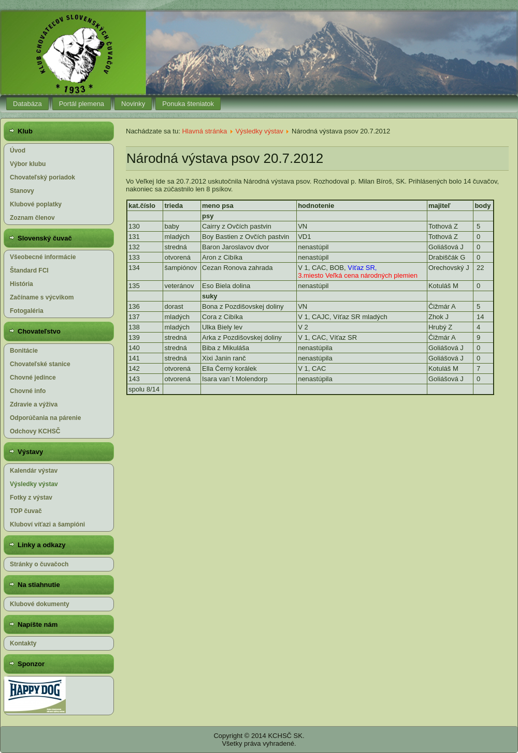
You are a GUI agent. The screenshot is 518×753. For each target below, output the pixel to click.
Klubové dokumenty (39, 604)
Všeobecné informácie (43, 257)
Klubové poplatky (36, 204)
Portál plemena (81, 104)
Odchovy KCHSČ (35, 431)
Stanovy (22, 190)
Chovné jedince (33, 377)
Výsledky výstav (34, 484)
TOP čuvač (26, 511)
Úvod (17, 150)
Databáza (27, 104)
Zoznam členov (32, 217)
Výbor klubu (28, 164)
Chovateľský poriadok (42, 177)
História (21, 284)
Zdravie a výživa (33, 404)
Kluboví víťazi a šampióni (47, 524)
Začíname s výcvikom (42, 297)
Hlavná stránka (204, 131)
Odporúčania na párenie (45, 417)
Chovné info (28, 391)
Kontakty (23, 643)
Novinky (133, 104)
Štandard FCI (29, 270)
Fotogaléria (27, 310)
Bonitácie (24, 350)
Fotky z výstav (31, 497)
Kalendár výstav (33, 470)
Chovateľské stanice (40, 364)
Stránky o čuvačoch (39, 564)
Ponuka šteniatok (188, 104)
